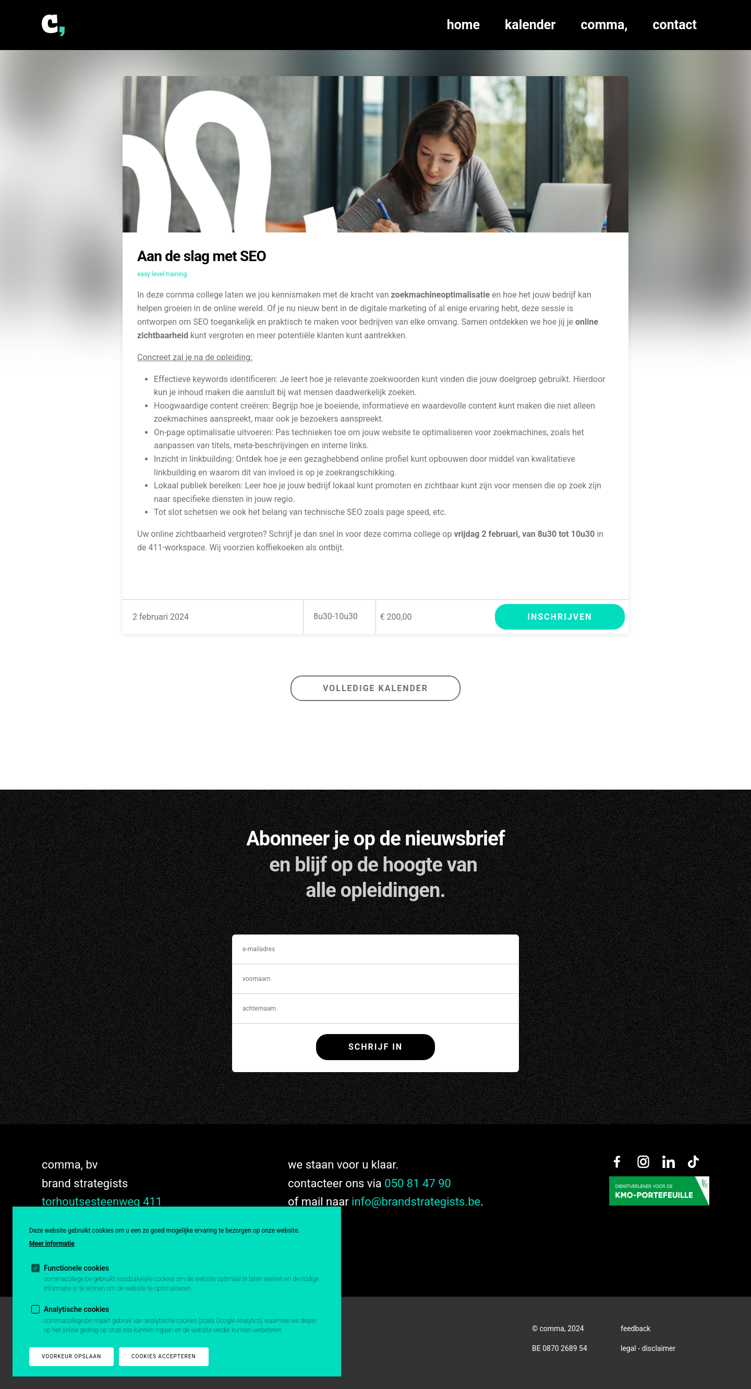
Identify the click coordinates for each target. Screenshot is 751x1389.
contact (675, 24)
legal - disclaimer (648, 1348)
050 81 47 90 (417, 1183)
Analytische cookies (76, 1309)
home (463, 24)
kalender (530, 24)
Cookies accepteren (163, 1356)
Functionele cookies (76, 1268)
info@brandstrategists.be (416, 1201)
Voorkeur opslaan (71, 1356)
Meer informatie (52, 1243)
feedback (635, 1328)
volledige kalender (375, 688)
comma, (604, 24)
